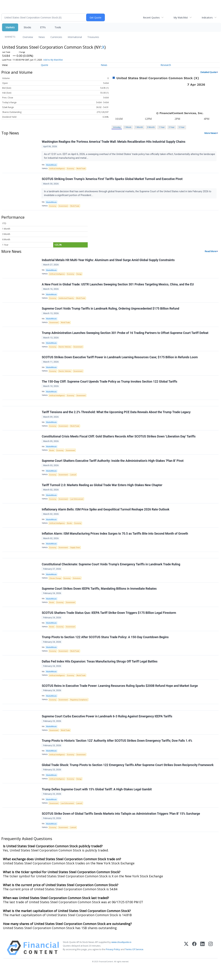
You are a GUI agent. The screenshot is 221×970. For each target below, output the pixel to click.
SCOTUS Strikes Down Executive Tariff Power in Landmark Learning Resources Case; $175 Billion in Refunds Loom (120, 357)
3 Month (151, 127)
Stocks (27, 27)
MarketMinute (51, 165)
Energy (78, 274)
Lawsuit (73, 475)
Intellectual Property (66, 298)
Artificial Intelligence (57, 169)
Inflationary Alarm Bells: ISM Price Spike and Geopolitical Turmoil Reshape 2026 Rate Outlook (105, 510)
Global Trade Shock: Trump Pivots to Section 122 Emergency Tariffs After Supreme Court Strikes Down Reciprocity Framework (128, 766)
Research (166, 65)
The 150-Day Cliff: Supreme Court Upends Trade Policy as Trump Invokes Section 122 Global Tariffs (109, 382)
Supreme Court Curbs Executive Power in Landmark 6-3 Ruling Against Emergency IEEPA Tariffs (107, 718)
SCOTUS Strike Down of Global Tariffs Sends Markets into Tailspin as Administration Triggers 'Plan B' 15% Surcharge (121, 815)
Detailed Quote (208, 72)
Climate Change (55, 579)
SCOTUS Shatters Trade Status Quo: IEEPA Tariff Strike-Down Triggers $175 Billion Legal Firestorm (109, 614)
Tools (58, 27)
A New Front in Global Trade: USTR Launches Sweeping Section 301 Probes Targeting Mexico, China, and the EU (118, 284)
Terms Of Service (134, 951)
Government (63, 206)
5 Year (182, 127)
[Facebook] (194, 949)
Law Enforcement (76, 500)
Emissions (77, 579)
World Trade (80, 169)
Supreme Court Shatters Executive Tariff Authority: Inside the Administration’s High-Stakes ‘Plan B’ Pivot (113, 461)
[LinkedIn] (202, 949)
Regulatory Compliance (79, 701)
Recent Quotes (151, 17)
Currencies (56, 37)
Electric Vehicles (65, 347)
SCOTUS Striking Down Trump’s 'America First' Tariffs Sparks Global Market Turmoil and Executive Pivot (112, 179)
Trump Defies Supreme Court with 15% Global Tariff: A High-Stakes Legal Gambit (97, 791)
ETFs (43, 27)
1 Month (139, 127)
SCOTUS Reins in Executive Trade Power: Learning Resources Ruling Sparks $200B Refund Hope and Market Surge (120, 687)
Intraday (117, 127)
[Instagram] (210, 949)
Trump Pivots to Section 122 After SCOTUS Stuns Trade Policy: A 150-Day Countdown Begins (105, 638)
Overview (28, 37)
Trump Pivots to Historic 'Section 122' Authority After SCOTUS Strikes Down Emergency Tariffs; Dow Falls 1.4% (117, 742)
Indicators (207, 17)
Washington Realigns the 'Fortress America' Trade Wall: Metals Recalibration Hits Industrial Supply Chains (113, 142)
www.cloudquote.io (121, 943)
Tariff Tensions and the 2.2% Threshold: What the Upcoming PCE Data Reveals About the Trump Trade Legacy (116, 413)
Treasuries (93, 37)
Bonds (51, 451)
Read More (210, 251)
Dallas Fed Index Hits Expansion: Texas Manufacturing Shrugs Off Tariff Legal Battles (99, 663)
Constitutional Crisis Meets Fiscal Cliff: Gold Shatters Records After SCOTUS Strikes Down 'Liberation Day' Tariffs (119, 437)
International (75, 37)
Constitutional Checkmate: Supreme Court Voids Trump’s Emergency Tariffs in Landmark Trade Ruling (111, 565)
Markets (10, 27)
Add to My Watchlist (53, 59)
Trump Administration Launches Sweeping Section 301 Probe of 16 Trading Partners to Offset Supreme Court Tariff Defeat (125, 333)
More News (210, 133)
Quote (44, 65)
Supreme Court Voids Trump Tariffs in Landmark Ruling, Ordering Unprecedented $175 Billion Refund (110, 309)
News (42, 37)
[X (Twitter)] (186, 949)
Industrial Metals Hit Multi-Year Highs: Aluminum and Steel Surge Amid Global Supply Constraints (108, 260)
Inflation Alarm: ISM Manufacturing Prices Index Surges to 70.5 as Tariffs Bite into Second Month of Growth (115, 534)
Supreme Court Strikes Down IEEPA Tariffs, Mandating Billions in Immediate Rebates (99, 589)
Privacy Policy (113, 951)
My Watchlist (181, 17)
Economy (70, 169)
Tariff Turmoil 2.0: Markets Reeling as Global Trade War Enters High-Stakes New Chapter (102, 486)
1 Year (162, 127)
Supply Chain (75, 548)
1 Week (127, 127)
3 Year (172, 127)
